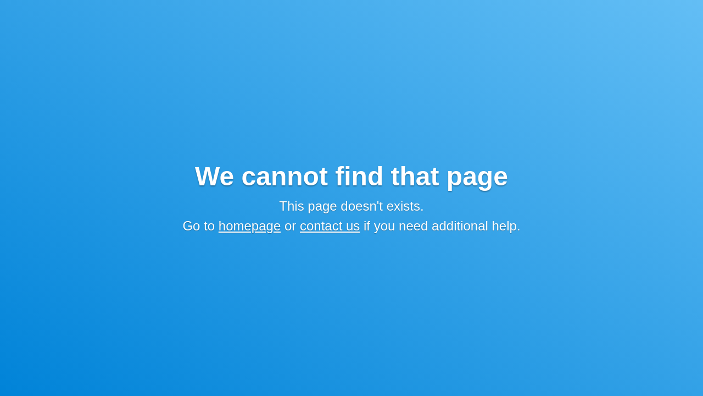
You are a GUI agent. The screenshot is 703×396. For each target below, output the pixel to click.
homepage (250, 225)
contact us (330, 225)
